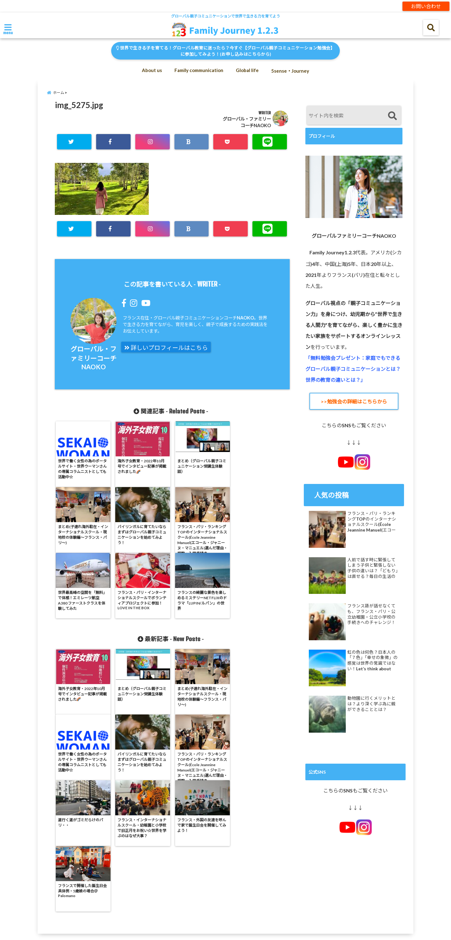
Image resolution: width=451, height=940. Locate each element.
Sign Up (292, 894)
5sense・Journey (290, 71)
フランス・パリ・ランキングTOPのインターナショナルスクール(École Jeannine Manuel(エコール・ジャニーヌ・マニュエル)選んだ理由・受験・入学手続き (372, 522)
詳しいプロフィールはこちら (166, 347)
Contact (16, 894)
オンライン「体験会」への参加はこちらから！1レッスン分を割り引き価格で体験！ (84, 910)
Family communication (198, 70)
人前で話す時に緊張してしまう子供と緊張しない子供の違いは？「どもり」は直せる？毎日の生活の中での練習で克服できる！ (372, 568)
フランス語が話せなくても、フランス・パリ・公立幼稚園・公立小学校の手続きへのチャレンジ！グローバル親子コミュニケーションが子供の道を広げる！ (371, 614)
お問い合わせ (426, 6)
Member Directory (85, 894)
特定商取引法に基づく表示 (233, 910)
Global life (247, 70)
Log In (45, 894)
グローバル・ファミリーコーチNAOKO (93, 358)
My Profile (169, 894)
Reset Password (253, 894)
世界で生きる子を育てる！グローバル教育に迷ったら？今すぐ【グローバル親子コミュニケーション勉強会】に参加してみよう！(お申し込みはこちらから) (225, 51)
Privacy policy (208, 894)
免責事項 (185, 910)
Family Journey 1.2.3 (213, 931)
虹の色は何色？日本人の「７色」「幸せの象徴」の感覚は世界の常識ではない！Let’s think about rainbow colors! (372, 661)
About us (152, 70)
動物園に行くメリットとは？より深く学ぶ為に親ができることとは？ (371, 704)
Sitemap (324, 894)
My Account (131, 894)
